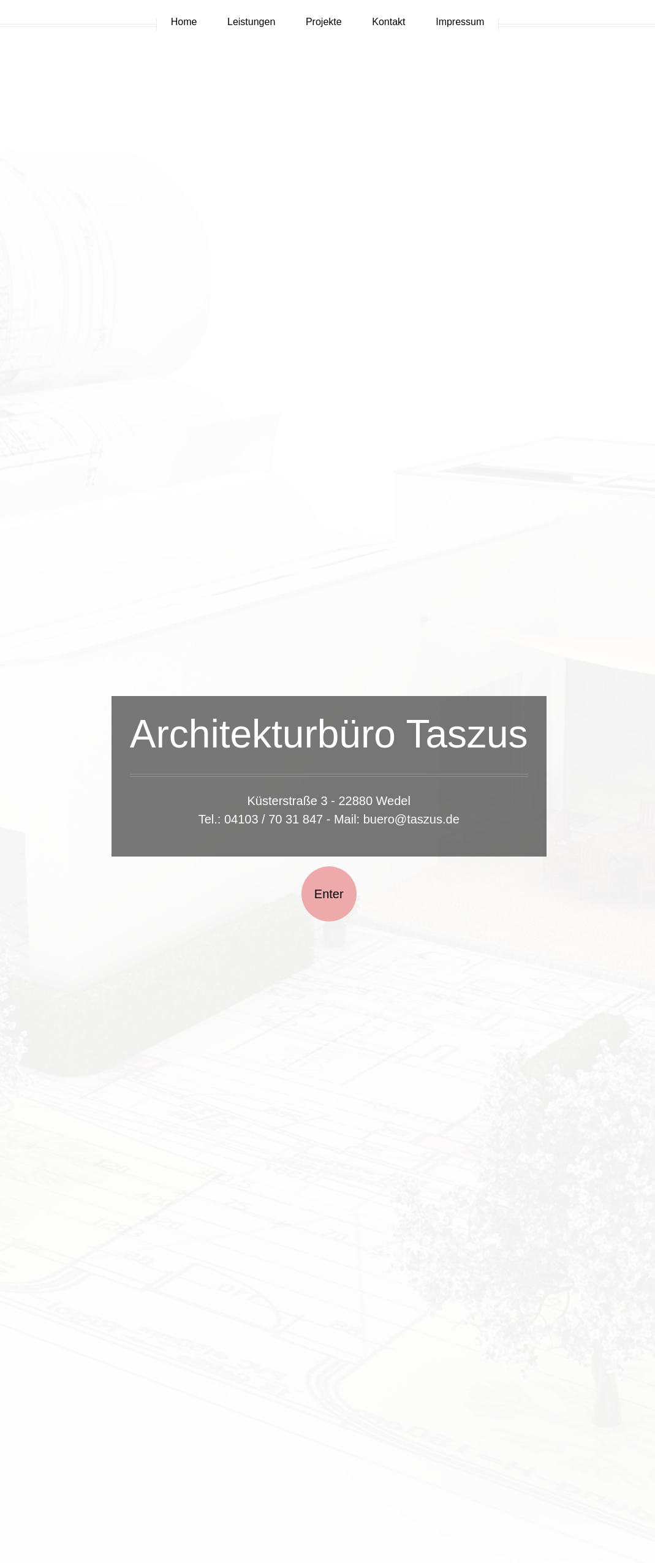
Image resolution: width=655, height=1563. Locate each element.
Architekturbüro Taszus (329, 734)
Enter (329, 894)
